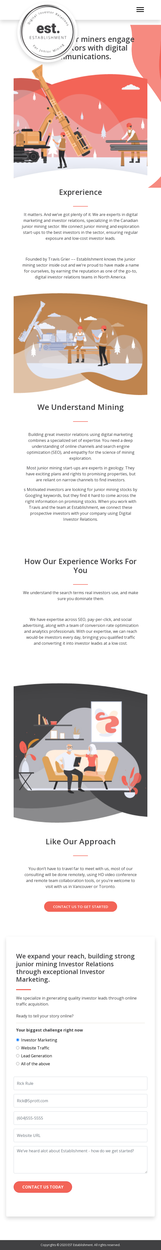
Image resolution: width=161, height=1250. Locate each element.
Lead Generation (36, 1056)
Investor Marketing (39, 1040)
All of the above (35, 1064)
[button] (140, 8)
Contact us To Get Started (80, 906)
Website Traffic (35, 1048)
